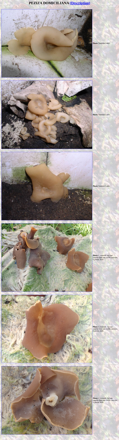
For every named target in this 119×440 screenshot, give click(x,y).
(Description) (80, 3)
